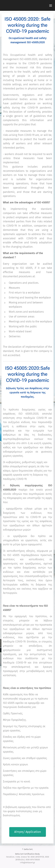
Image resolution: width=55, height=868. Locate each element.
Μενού (50, 5)
